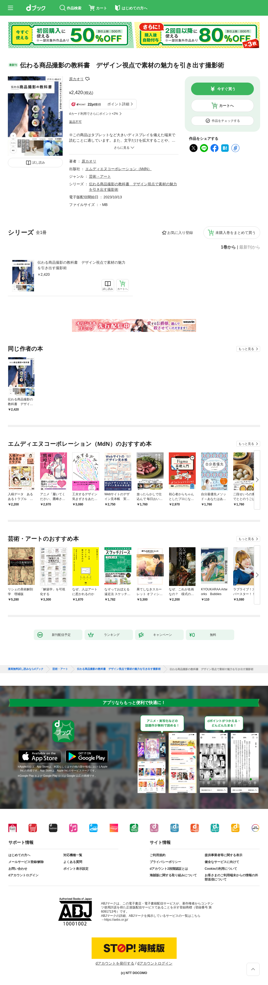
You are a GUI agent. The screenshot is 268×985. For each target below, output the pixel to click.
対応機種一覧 (72, 855)
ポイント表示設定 (75, 869)
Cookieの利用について (221, 869)
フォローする (87, 79)
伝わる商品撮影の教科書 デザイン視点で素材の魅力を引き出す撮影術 (81, 265)
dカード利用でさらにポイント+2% (93, 114)
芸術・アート (100, 176)
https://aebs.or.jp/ (116, 919)
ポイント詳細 (118, 104)
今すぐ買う (226, 89)
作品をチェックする (226, 121)
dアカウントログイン (23, 875)
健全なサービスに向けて (222, 862)
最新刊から (249, 247)
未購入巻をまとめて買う (235, 233)
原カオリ (76, 79)
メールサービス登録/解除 (26, 862)
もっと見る (246, 349)
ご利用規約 (157, 855)
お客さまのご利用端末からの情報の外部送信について (231, 877)
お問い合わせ (17, 869)
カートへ (226, 105)
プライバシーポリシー (165, 862)
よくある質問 (72, 862)
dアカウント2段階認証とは (169, 869)
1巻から (228, 247)
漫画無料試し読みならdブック (25, 669)
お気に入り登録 (180, 233)
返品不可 (75, 122)
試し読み (38, 162)
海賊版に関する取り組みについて (173, 875)
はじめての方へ (19, 855)
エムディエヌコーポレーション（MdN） (118, 169)
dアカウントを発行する (115, 963)
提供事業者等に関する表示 (223, 855)
